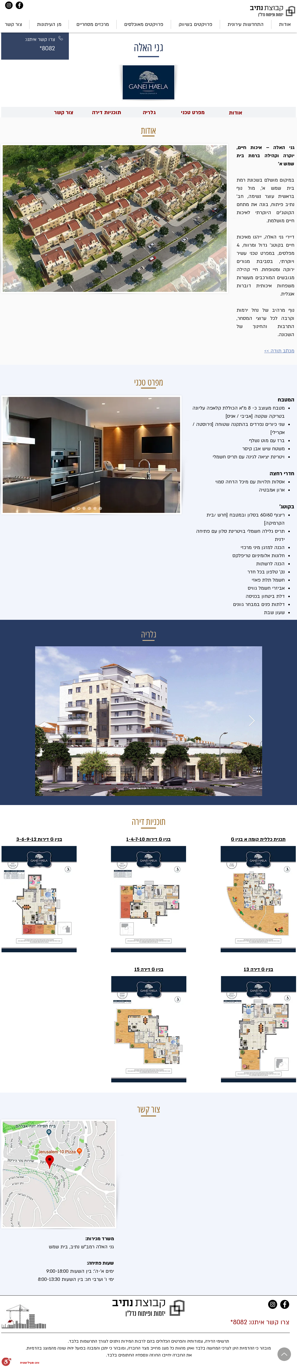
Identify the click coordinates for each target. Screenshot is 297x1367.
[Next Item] (251, 721)
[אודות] (235, 113)
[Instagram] (9, 5)
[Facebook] (19, 5)
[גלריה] (149, 112)
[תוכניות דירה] (106, 112)
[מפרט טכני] (192, 112)
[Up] (284, 1354)
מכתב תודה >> (279, 351)
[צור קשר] (63, 112)
